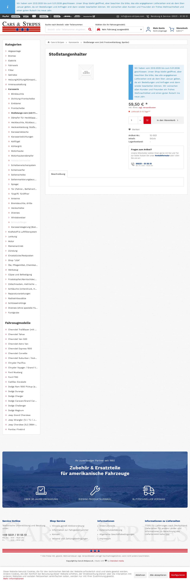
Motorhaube (17, 151)
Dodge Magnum (16, 410)
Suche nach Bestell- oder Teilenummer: (64, 24)
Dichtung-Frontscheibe (23, 98)
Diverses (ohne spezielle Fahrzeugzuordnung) (23, 308)
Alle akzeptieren (158, 575)
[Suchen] (90, 29)
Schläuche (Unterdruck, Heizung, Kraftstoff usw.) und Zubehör (23, 289)
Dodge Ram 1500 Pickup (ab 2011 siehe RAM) (23, 386)
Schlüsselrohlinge (17, 303)
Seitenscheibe (18, 175)
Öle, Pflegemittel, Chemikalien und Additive (23, 265)
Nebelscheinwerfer (20, 160)
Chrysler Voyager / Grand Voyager (23, 367)
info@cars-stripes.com (130, 16)
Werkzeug (13, 270)
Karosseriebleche (19, 132)
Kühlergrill (16, 146)
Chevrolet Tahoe (16, 334)
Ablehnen (140, 575)
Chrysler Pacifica (16, 363)
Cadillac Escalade (17, 382)
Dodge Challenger (17, 405)
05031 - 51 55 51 (144, 163)
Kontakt (55, 534)
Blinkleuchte (17, 94)
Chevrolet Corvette (17, 353)
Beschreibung (58, 174)
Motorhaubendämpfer (22, 156)
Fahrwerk (13, 65)
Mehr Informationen (13, 578)
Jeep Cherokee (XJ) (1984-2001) (23, 424)
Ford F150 (13, 377)
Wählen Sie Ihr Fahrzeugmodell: (110, 24)
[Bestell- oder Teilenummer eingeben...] (69, 29)
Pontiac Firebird (16, 429)
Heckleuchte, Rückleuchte (24, 122)
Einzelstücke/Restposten (20, 255)
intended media (117, 561)
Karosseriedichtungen (22, 136)
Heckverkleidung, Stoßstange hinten (24, 127)
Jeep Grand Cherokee (19, 415)
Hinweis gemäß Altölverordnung (67, 526)
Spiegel (14, 184)
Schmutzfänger (19, 222)
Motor (11, 241)
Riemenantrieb (15, 246)
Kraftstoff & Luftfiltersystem (22, 232)
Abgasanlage (14, 51)
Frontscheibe (17, 108)
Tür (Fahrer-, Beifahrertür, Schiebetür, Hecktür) (24, 189)
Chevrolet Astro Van (18, 344)
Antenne (15, 198)
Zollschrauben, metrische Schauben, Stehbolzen (23, 284)
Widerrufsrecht (107, 526)
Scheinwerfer (18, 170)
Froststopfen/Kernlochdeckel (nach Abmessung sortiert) (23, 279)
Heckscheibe (17, 208)
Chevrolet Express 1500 (20, 348)
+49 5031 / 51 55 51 (14, 534)
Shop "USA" (14, 260)
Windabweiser (18, 217)
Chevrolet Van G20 (17, 339)
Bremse (12, 56)
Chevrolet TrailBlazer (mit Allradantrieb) (23, 329)
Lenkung (12, 236)
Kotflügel (15, 141)
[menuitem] (156, 29)
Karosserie (13, 89)
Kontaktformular (162, 156)
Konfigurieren (178, 575)
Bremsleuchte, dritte (21, 203)
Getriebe (12, 75)
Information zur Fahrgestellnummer (69, 530)
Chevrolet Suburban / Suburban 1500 (23, 358)
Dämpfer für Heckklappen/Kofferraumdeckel (24, 117)
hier (167, 534)
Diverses (15, 213)
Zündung (12, 251)
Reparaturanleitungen (19, 293)
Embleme (16, 103)
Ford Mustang (15, 372)
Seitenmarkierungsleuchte (24, 179)
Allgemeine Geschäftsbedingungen (116, 534)
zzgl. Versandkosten (147, 108)
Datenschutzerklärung (110, 530)
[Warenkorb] (178, 29)
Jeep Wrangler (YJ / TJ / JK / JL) (23, 420)
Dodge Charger (15, 396)
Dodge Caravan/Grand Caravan (23, 401)
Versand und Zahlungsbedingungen (69, 538)
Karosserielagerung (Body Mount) (24, 227)
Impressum (105, 538)
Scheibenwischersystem (23, 165)
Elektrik (12, 60)
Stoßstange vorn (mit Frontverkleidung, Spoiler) (24, 113)
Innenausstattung (17, 84)
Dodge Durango (16, 391)
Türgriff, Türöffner (20, 194)
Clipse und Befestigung (20, 274)
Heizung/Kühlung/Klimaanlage (23, 79)
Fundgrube (13, 312)
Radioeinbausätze (17, 298)
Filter (11, 70)
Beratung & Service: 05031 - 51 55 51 (167, 16)
